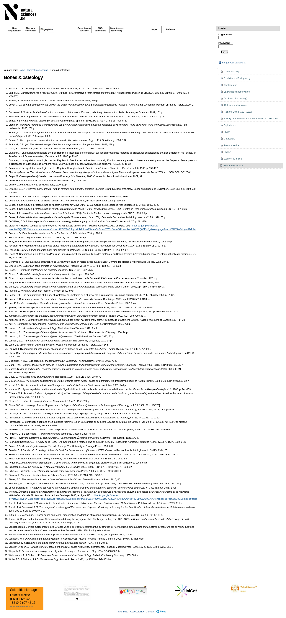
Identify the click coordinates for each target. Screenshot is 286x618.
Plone (161, 611)
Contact (150, 611)
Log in (221, 28)
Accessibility (137, 611)
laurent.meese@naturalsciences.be (21, 606)
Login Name (225, 34)
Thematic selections (37, 70)
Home (22, 70)
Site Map (123, 611)
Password (224, 43)
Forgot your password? (232, 62)
